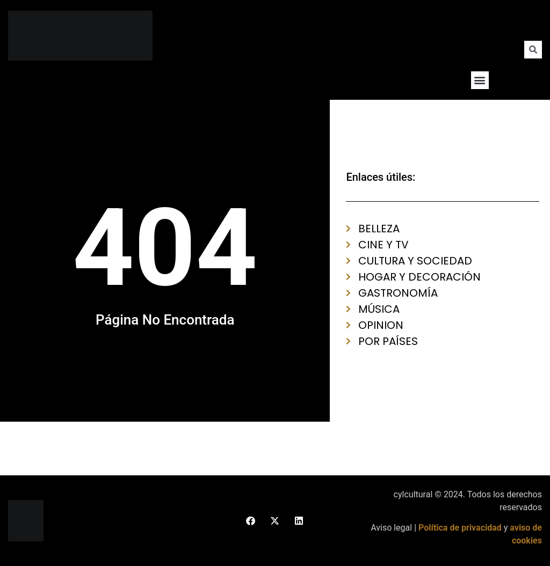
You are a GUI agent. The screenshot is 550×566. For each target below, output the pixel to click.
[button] (480, 80)
